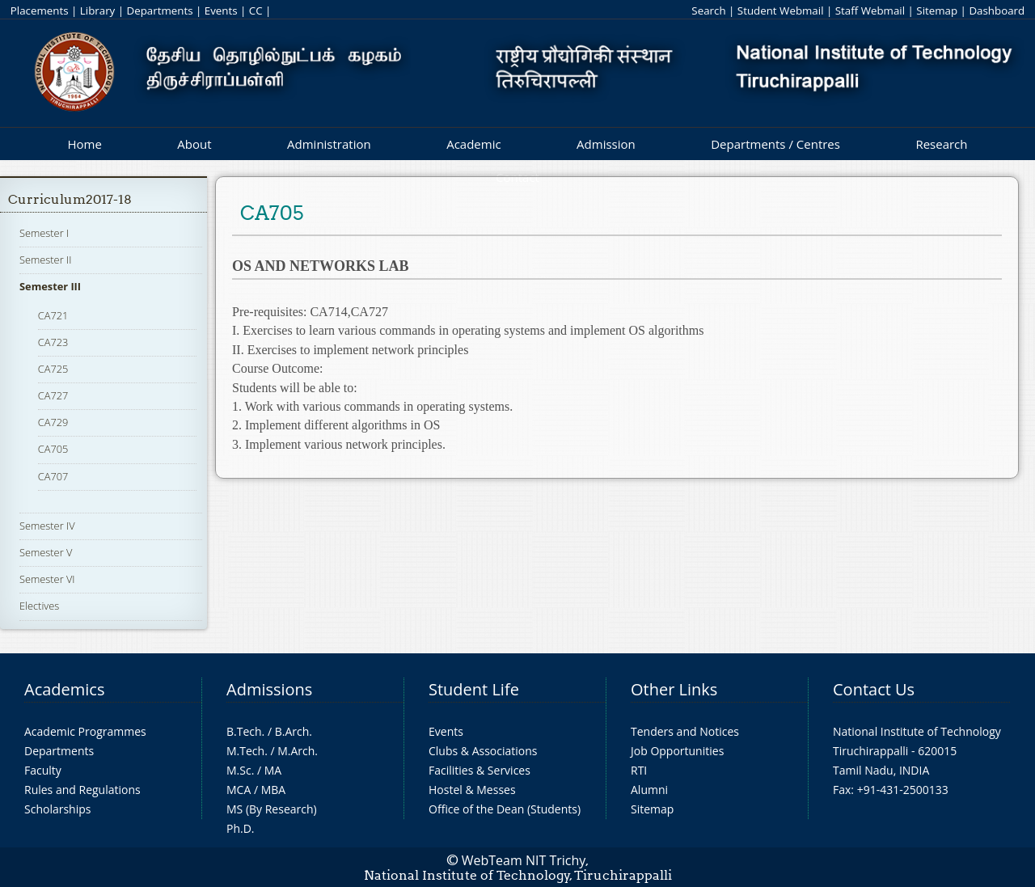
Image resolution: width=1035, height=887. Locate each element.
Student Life (474, 689)
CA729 (53, 422)
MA (272, 770)
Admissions (269, 689)
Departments (160, 10)
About (194, 144)
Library (97, 10)
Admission (606, 144)
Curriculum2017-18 (70, 199)
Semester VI (47, 579)
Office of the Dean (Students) (505, 809)
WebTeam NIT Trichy (524, 860)
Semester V (45, 552)
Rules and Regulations (82, 789)
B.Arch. (293, 731)
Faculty (42, 770)
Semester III (50, 286)
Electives (39, 605)
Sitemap (936, 10)
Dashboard (996, 10)
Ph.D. (240, 828)
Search (708, 10)
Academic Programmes (85, 731)
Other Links (674, 689)
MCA (238, 789)
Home (84, 144)
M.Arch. (297, 750)
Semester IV (47, 525)
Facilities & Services (479, 770)
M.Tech (245, 750)
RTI (639, 770)
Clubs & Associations (483, 750)
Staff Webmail (870, 10)
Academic (473, 144)
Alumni (649, 789)
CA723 (53, 342)
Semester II (45, 259)
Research (941, 144)
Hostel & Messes (472, 789)
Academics (64, 689)
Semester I (44, 233)
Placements (40, 10)
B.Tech (244, 731)
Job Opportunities (677, 750)
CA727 (53, 395)
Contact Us (874, 689)
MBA (273, 789)
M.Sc (238, 770)
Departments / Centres (775, 144)
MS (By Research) (271, 809)
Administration (329, 144)
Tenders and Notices (685, 731)
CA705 (53, 448)
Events (221, 10)
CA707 (53, 476)
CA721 (53, 315)
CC (256, 10)
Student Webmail (780, 10)
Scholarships (57, 809)
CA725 (53, 368)
